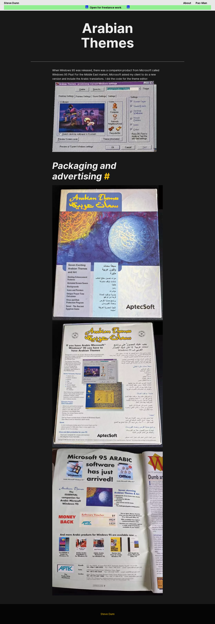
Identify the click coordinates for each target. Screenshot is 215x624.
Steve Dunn (11, 3)
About (187, 3)
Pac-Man (201, 3)
